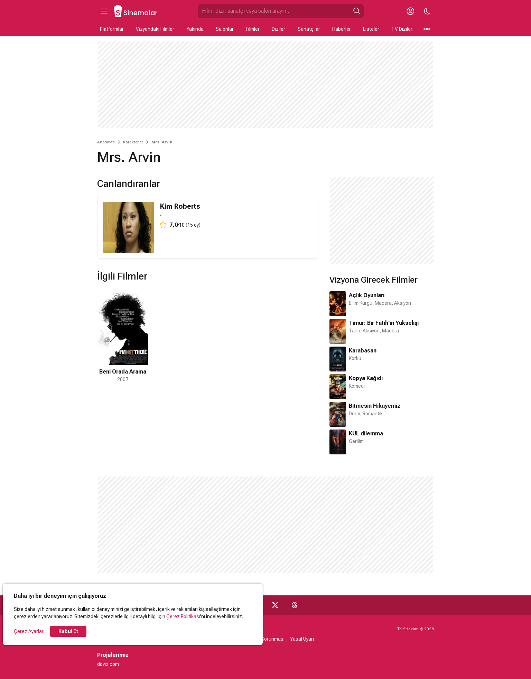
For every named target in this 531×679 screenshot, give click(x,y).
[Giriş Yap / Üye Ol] (410, 11)
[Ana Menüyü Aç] (104, 11)
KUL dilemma (366, 433)
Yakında (195, 29)
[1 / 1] (122, 335)
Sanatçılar (309, 29)
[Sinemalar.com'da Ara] (274, 11)
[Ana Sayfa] (136, 11)
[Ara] (357, 11)
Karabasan (362, 350)
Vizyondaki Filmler (155, 29)
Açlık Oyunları (366, 295)
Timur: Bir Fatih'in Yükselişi (384, 323)
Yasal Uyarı (302, 639)
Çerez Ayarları (29, 631)
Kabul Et (68, 631)
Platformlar (112, 29)
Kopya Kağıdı (366, 378)
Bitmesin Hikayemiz (374, 406)
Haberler (341, 29)
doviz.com (108, 664)
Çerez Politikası (183, 616)
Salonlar (225, 29)
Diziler (278, 29)
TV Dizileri (402, 29)
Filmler (253, 29)
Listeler (371, 29)
